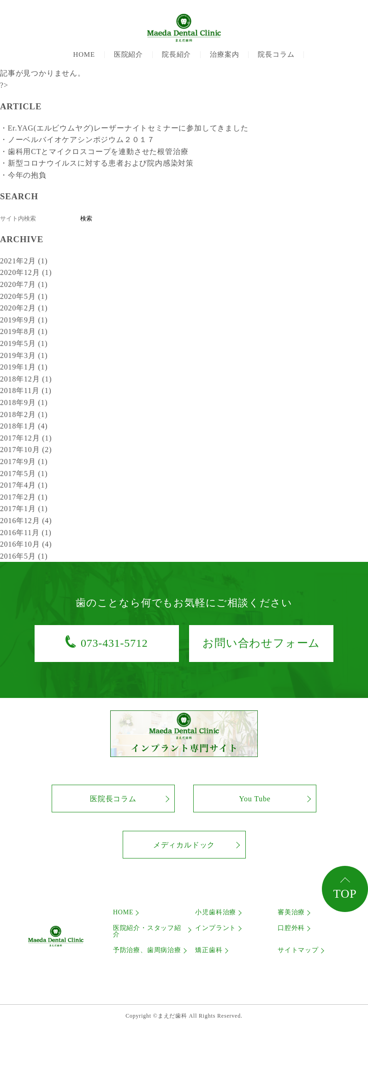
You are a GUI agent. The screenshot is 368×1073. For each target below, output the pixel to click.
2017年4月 (23, 485)
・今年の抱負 (23, 175)
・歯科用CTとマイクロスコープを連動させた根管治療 (94, 151)
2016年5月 (23, 556)
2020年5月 (23, 296)
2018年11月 (26, 390)
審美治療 (291, 912)
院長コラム (276, 54)
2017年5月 (23, 473)
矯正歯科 (208, 950)
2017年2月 (23, 497)
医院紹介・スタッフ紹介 (147, 931)
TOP (344, 893)
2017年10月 (26, 449)
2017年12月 (26, 438)
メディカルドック (184, 845)
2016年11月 (26, 532)
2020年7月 (23, 284)
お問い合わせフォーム (261, 643)
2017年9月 (23, 461)
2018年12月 (26, 379)
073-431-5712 (114, 643)
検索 (86, 218)
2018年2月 (23, 414)
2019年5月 (23, 343)
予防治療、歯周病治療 (147, 950)
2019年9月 (23, 320)
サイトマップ (298, 950)
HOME (84, 54)
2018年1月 (23, 426)
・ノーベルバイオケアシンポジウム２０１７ (77, 139)
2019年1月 (23, 367)
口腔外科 (291, 928)
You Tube (254, 799)
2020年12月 (26, 272)
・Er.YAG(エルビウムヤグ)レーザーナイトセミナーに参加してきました (124, 128)
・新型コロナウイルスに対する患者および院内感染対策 (97, 163)
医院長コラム (113, 799)
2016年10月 (26, 544)
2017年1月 (23, 509)
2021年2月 (23, 261)
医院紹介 (128, 54)
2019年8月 (23, 331)
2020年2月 (23, 308)
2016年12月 (26, 521)
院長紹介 (176, 54)
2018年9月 (23, 402)
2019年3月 (23, 355)
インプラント (215, 928)
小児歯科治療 (215, 912)
